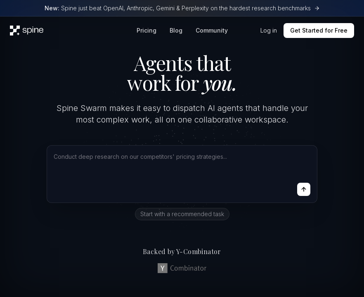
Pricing (146, 30)
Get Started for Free (318, 30)
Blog (176, 30)
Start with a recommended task (182, 213)
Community (212, 30)
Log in (268, 30)
